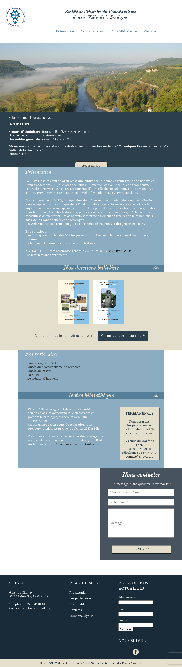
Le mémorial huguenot (43, 379)
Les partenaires (92, 31)
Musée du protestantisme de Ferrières (53, 367)
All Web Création (129, 663)
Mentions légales (81, 616)
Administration (77, 663)
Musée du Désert (39, 371)
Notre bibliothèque (123, 31)
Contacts (150, 31)
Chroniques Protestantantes (74, 444)
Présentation (65, 31)
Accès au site (91, 165)
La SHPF (33, 375)
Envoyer (141, 549)
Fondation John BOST (43, 363)
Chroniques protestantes (123, 335)
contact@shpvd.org (139, 457)
